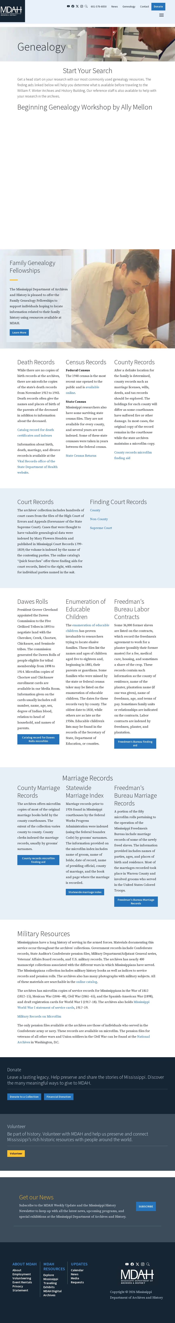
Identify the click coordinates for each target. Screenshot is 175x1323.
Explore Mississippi (50, 1277)
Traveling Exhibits (50, 1285)
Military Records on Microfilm (39, 1017)
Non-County (99, 519)
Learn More (19, 332)
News (114, 6)
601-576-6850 (99, 6)
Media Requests (77, 1280)
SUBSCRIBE (146, 1206)
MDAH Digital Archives (52, 1293)
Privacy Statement (20, 1288)
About (17, 1270)
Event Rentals (22, 1282)
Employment (22, 1274)
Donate (158, 6)
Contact (144, 6)
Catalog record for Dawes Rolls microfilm (38, 739)
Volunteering (22, 1278)
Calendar (77, 1270)
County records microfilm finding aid (38, 860)
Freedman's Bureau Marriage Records (136, 901)
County (95, 510)
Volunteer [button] (16, 1153)
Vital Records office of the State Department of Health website (37, 467)
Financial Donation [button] (59, 1096)
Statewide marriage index (85, 892)
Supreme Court (101, 528)
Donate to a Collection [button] (24, 1096)
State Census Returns (81, 456)
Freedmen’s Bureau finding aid (135, 743)
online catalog (86, 982)
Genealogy (129, 6)
